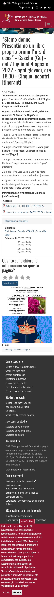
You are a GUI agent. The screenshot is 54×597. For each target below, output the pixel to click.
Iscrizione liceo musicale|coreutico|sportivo (19, 486)
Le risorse (10, 410)
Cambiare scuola (14, 496)
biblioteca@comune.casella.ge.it (16, 349)
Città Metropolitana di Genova (20, 3)
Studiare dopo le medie (17, 426)
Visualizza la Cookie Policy (14, 592)
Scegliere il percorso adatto (19, 415)
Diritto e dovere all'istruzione (20, 366)
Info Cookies (27, 527)
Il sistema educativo (15, 378)
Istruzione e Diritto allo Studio (31, 18)
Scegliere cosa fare (15, 370)
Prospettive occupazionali (18, 391)
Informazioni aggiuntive (16, 220)
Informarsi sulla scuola (17, 406)
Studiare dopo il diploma (18, 430)
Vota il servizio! (10, 283)
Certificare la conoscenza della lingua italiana (24, 502)
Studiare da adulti (14, 434)
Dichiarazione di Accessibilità (20, 469)
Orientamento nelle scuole (19, 387)
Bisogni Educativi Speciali (18, 402)
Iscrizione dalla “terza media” (20, 481)
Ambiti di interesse (15, 374)
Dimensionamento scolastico (20, 524)
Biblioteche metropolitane (18, 516)
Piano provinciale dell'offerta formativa (25, 520)
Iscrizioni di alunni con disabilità (21, 492)
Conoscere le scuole (15, 383)
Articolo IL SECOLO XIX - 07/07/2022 (25, 206)
